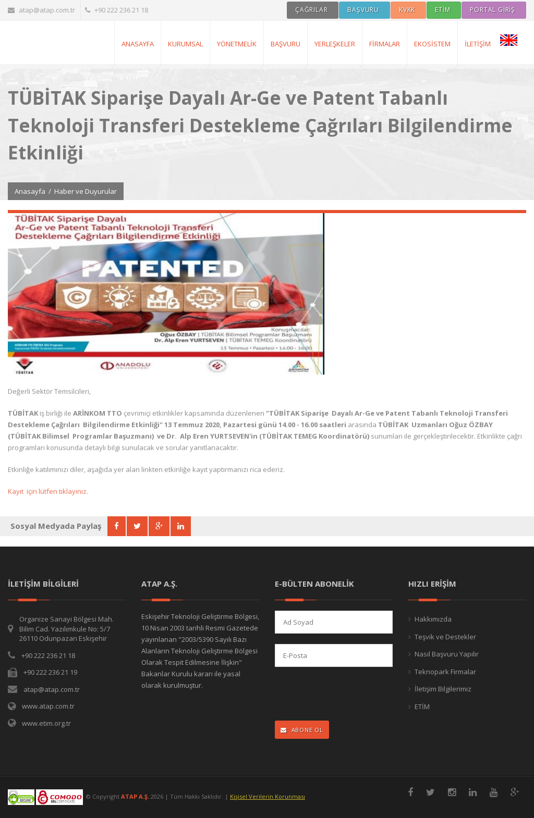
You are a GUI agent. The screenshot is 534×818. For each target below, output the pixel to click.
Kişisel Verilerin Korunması (267, 796)
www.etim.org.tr (46, 723)
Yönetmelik (237, 43)
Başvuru (285, 43)
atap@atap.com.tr (41, 10)
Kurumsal (185, 43)
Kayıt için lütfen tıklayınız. (48, 497)
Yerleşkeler (334, 43)
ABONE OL (302, 730)
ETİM (422, 706)
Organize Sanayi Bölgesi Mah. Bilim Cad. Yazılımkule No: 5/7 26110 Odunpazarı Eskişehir (66, 628)
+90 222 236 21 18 (116, 10)
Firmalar (384, 43)
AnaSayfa (138, 43)
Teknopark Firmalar (445, 671)
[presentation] (343, 694)
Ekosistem (432, 43)
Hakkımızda (433, 619)
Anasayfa (30, 191)
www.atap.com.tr (48, 706)
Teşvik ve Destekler (445, 636)
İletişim (478, 43)
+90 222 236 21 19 (50, 672)
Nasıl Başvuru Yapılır (447, 654)
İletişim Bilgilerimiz (443, 688)
